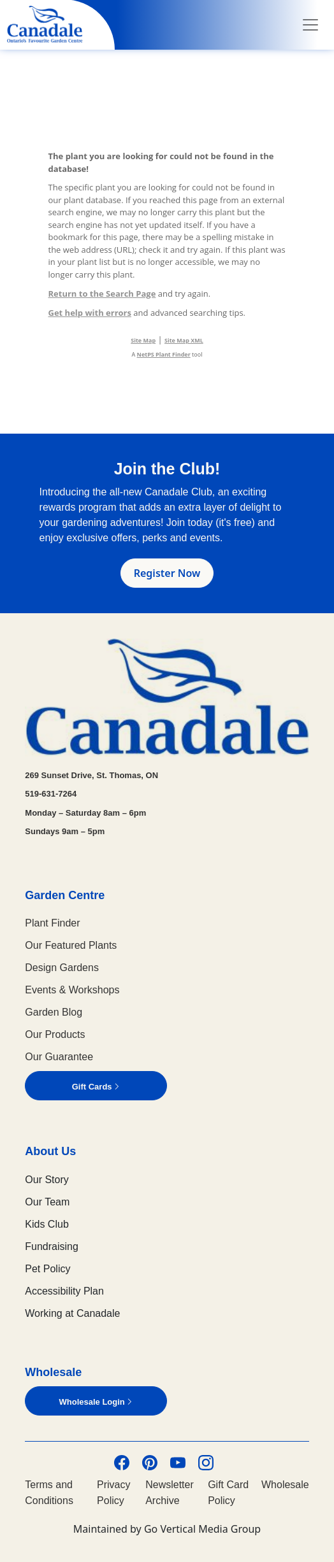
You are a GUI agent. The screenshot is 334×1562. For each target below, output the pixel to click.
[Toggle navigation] (310, 25)
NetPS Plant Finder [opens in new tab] (164, 354)
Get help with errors (89, 312)
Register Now (167, 573)
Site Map (143, 340)
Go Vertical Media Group (202, 1529)
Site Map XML (183, 340)
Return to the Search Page (102, 293)
